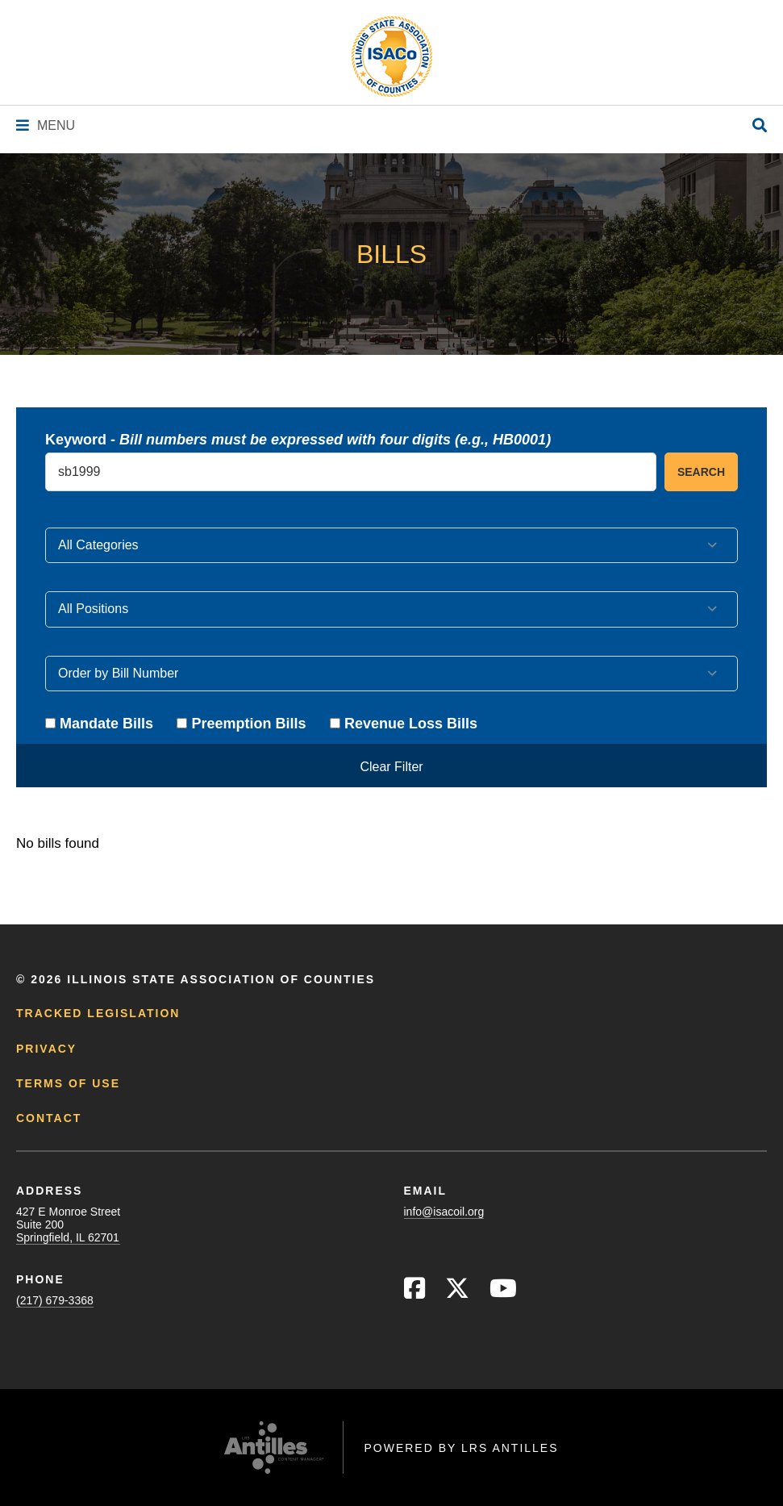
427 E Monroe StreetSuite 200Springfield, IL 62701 (68, 1224)
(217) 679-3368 (55, 1300)
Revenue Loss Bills (403, 723)
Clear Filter (391, 767)
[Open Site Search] (759, 126)
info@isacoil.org (444, 1211)
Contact (48, 1118)
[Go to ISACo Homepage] (392, 56)
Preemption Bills (241, 723)
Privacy (46, 1048)
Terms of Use (68, 1083)
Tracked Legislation (98, 1013)
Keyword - (298, 440)
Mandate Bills (99, 723)
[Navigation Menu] (45, 125)
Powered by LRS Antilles (461, 1447)
